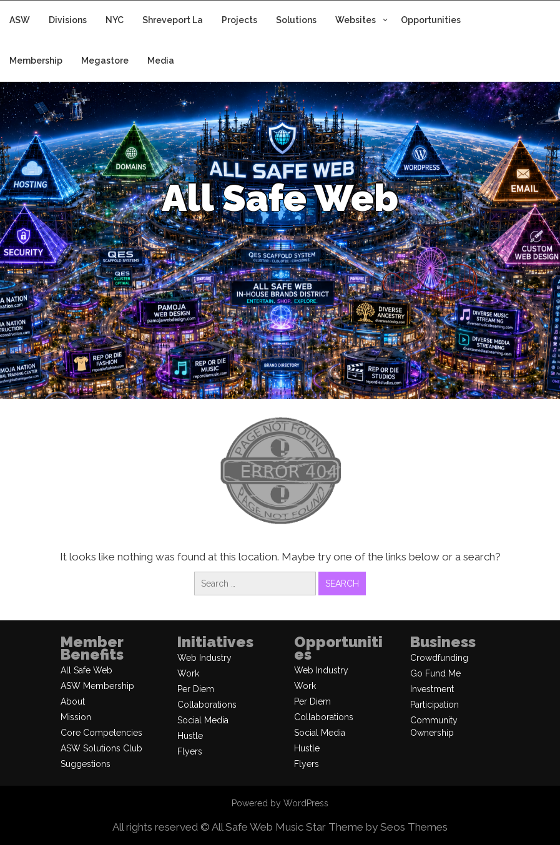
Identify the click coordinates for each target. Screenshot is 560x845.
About (73, 701)
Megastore (105, 61)
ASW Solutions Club (101, 748)
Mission (76, 717)
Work (188, 673)
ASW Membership (97, 686)
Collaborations (207, 705)
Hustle (190, 736)
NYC (115, 20)
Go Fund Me (435, 673)
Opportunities (431, 20)
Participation (434, 705)
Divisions (68, 20)
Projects (239, 20)
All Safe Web (86, 670)
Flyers (189, 751)
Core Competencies (101, 733)
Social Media (202, 720)
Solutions (296, 20)
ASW (19, 20)
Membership (35, 61)
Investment (432, 689)
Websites (355, 20)
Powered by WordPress (280, 803)
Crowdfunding (439, 658)
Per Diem (195, 689)
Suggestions (86, 764)
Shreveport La (172, 20)
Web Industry (204, 658)
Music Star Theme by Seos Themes (361, 827)
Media (160, 61)
